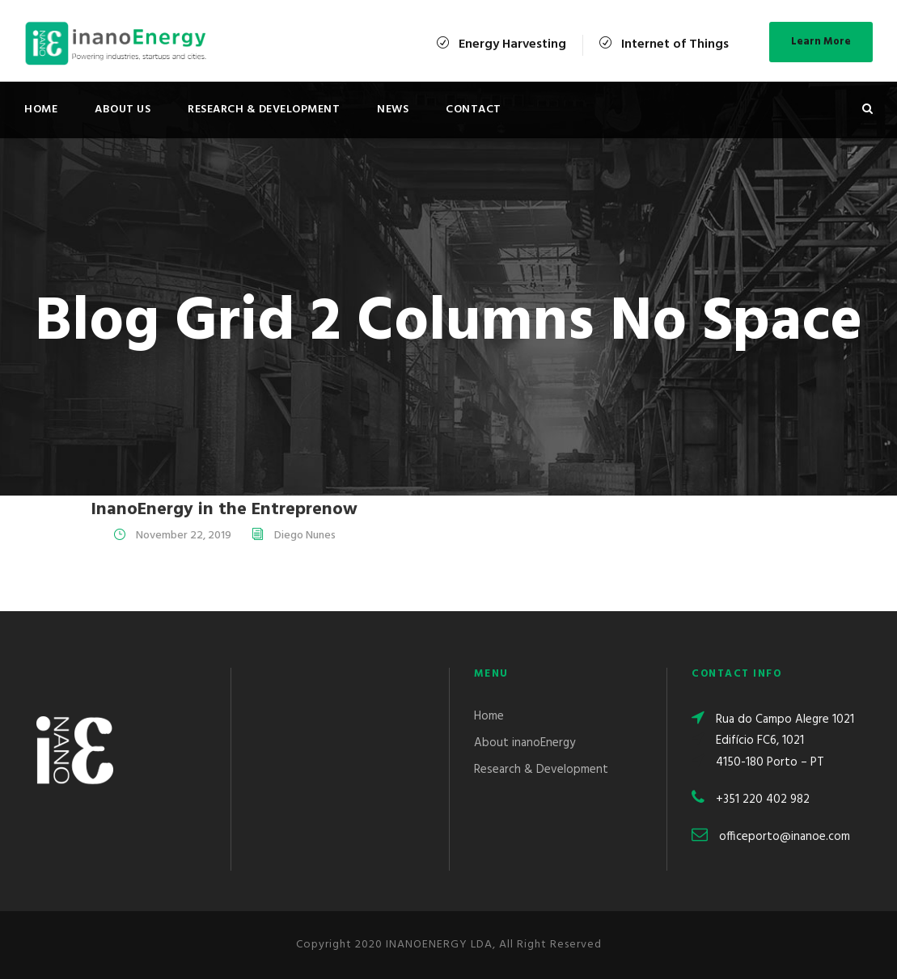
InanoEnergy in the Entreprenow (224, 510)
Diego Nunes (305, 535)
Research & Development (264, 109)
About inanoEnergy (524, 743)
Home (40, 109)
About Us (122, 109)
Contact (473, 109)
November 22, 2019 (183, 535)
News (392, 109)
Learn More (821, 41)
